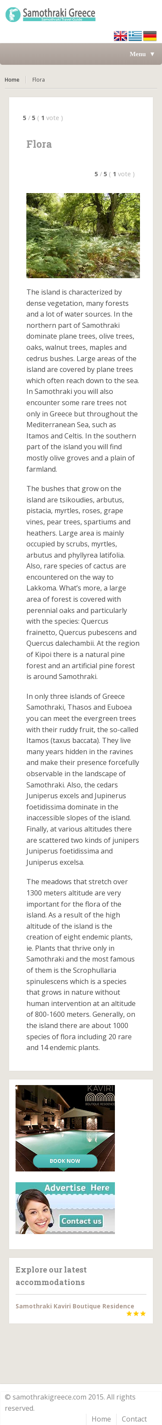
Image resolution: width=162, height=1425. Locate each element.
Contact (134, 1419)
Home (12, 79)
